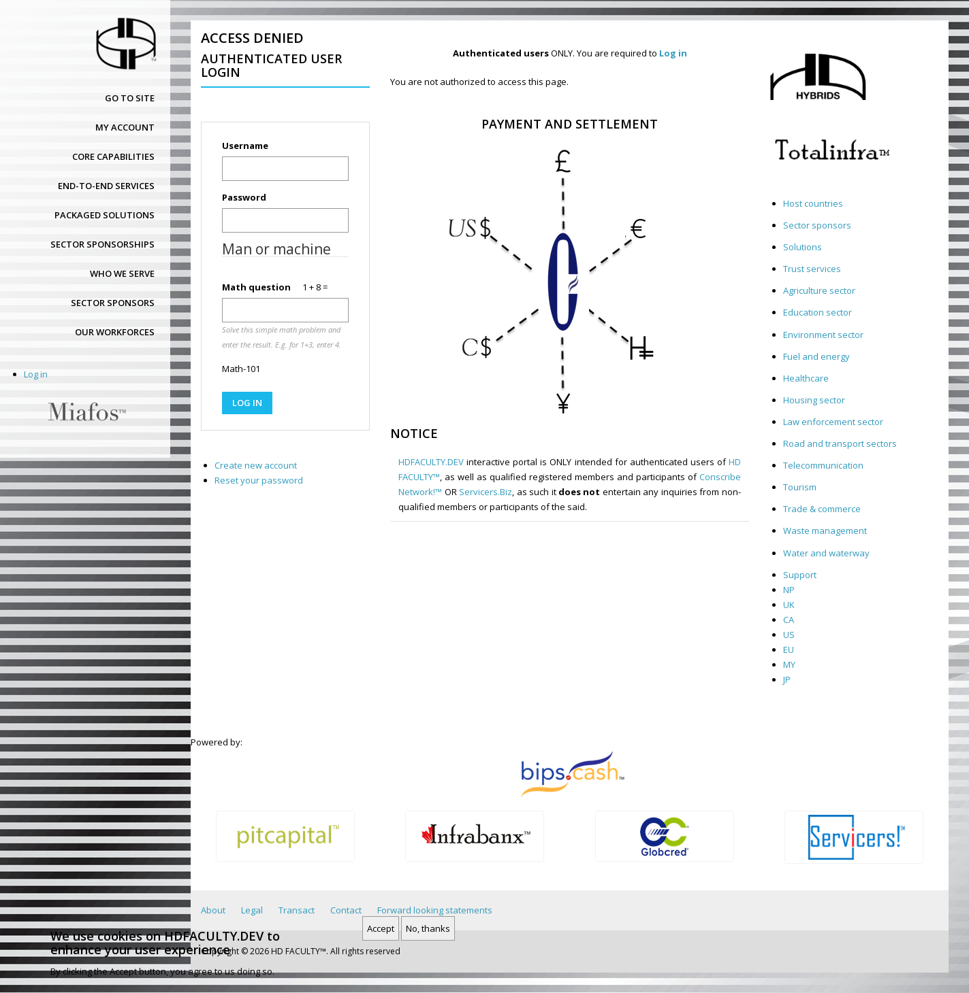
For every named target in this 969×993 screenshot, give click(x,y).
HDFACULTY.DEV (431, 462)
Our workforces (115, 332)
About (213, 910)
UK (789, 605)
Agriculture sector (819, 290)
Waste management (825, 530)
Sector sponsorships (102, 244)
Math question (256, 287)
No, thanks (428, 933)
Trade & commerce (822, 509)
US (789, 634)
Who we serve (122, 273)
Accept (380, 933)
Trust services (812, 269)
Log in (36, 374)
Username (245, 145)
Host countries (813, 203)
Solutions (802, 247)
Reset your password (259, 480)
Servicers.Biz (485, 492)
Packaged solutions (104, 215)
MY (789, 664)
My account (125, 127)
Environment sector (823, 335)
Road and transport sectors (840, 443)
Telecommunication (823, 465)
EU (788, 649)
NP (789, 590)
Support (799, 575)
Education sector (817, 312)
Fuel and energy (816, 356)
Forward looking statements (434, 910)
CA (788, 619)
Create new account (256, 465)
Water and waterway (826, 553)
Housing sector (814, 400)
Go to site (130, 98)
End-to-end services (106, 186)
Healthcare (806, 378)
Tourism (799, 487)
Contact (346, 910)
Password (244, 197)
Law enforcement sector (833, 422)
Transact (297, 910)
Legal (252, 910)
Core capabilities (113, 156)
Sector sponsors (113, 303)
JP (787, 679)
